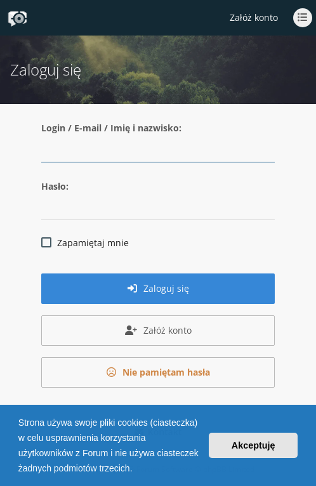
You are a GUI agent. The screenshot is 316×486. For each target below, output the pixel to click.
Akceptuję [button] (253, 445)
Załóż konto (254, 17)
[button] (136, 469)
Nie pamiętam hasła (158, 372)
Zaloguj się (158, 288)
